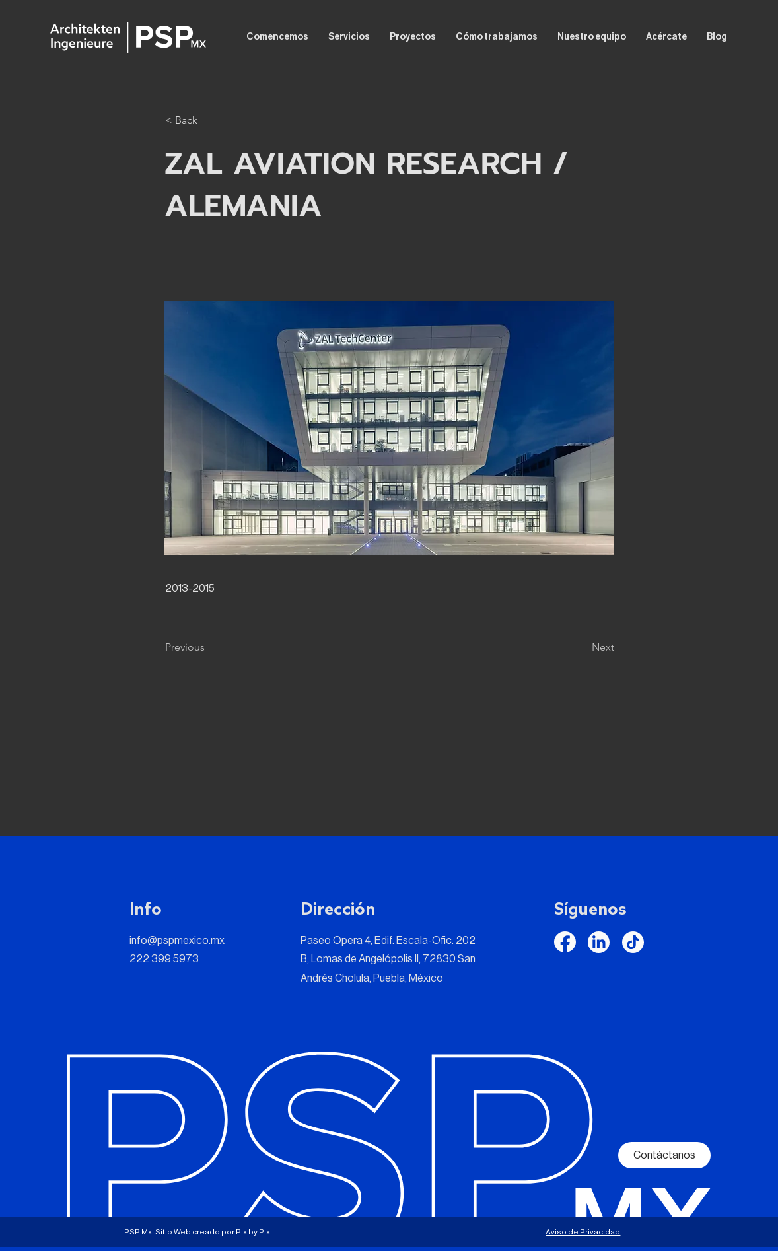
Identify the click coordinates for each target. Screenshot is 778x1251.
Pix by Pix (253, 1232)
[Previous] (208, 647)
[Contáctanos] (664, 1155)
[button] (208, 120)
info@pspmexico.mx (177, 940)
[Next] (581, 647)
